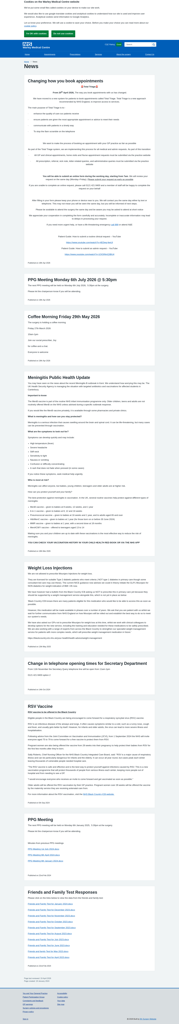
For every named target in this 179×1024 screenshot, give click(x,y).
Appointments (49, 54)
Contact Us (149, 54)
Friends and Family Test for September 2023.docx (52, 928)
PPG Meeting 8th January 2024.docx (45, 861)
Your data (61, 1001)
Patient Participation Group (33, 997)
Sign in (25, 1019)
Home (27, 54)
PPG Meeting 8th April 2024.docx (44, 855)
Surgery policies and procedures (36, 1008)
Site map (60, 1004)
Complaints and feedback (33, 1001)
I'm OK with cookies (36, 33)
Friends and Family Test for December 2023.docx (51, 910)
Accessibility (62, 993)
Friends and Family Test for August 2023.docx (50, 933)
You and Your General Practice (35, 993)
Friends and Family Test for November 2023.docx (51, 916)
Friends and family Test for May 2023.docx (48, 951)
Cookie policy (62, 997)
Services (98, 54)
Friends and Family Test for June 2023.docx (49, 945)
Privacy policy (28, 1012)
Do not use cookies (63, 33)
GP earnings (28, 1004)
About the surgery (123, 54)
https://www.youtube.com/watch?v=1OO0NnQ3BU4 (89, 254)
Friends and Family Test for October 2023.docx (50, 922)
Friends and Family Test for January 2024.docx (50, 904)
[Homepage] (63, 45)
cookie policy (30, 26)
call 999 (114, 225)
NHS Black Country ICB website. (98, 794)
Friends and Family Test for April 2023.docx (48, 957)
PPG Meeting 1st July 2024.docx (43, 849)
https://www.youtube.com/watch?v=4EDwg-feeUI (89, 242)
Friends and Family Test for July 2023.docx (48, 939)
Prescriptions (75, 54)
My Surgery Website (148, 1019)
